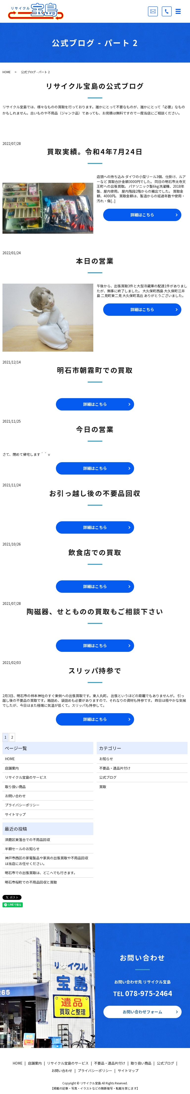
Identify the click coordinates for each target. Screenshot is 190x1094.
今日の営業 (95, 429)
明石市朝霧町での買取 (95, 370)
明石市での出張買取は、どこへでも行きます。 (41, 872)
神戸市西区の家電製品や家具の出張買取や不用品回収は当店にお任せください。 (46, 860)
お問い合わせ (15, 795)
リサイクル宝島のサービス (26, 777)
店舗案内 (12, 768)
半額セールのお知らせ (22, 848)
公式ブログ (108, 777)
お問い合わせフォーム (142, 1012)
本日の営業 (95, 261)
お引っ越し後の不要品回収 (95, 493)
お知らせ (106, 758)
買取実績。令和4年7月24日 (95, 151)
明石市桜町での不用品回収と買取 (31, 882)
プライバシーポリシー (22, 804)
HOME (6, 72)
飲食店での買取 (95, 552)
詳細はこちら (142, 215)
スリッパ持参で (95, 670)
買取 (102, 786)
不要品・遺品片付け (114, 768)
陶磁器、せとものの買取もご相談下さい (95, 611)
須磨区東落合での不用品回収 (27, 839)
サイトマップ (15, 814)
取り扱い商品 (15, 786)
